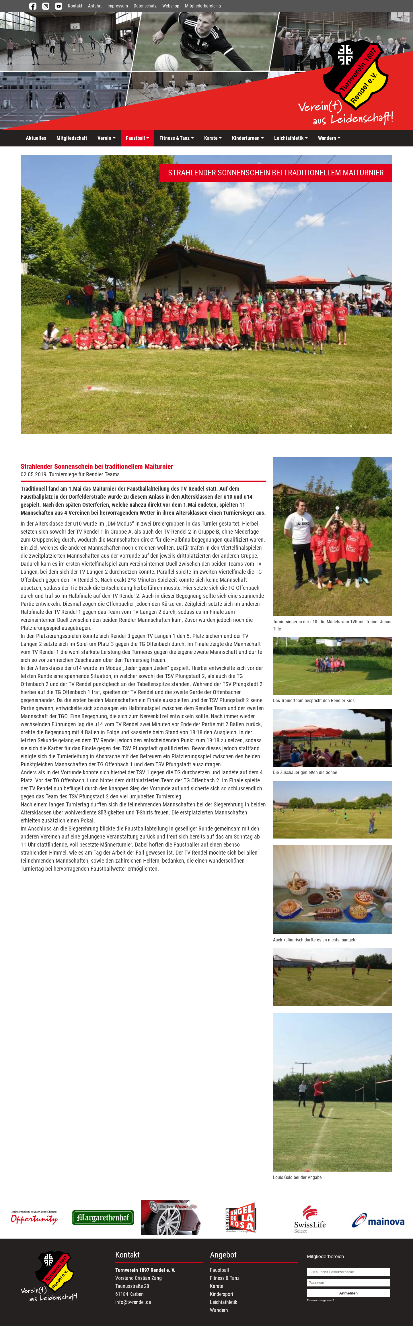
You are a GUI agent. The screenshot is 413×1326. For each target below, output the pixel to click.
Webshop (170, 6)
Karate (216, 1286)
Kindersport (221, 1294)
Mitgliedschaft (72, 138)
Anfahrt (95, 6)
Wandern (219, 1310)
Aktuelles (36, 138)
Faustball (219, 1270)
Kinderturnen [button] (246, 138)
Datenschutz (145, 6)
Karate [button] (211, 138)
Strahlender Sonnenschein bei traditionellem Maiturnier (97, 467)
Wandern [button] (327, 138)
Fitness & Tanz (224, 1278)
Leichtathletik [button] (289, 138)
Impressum (118, 6)
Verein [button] (104, 138)
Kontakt (75, 6)
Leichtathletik (223, 1302)
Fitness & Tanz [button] (174, 138)
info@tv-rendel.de (133, 1302)
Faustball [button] (135, 138)
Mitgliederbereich (203, 6)
